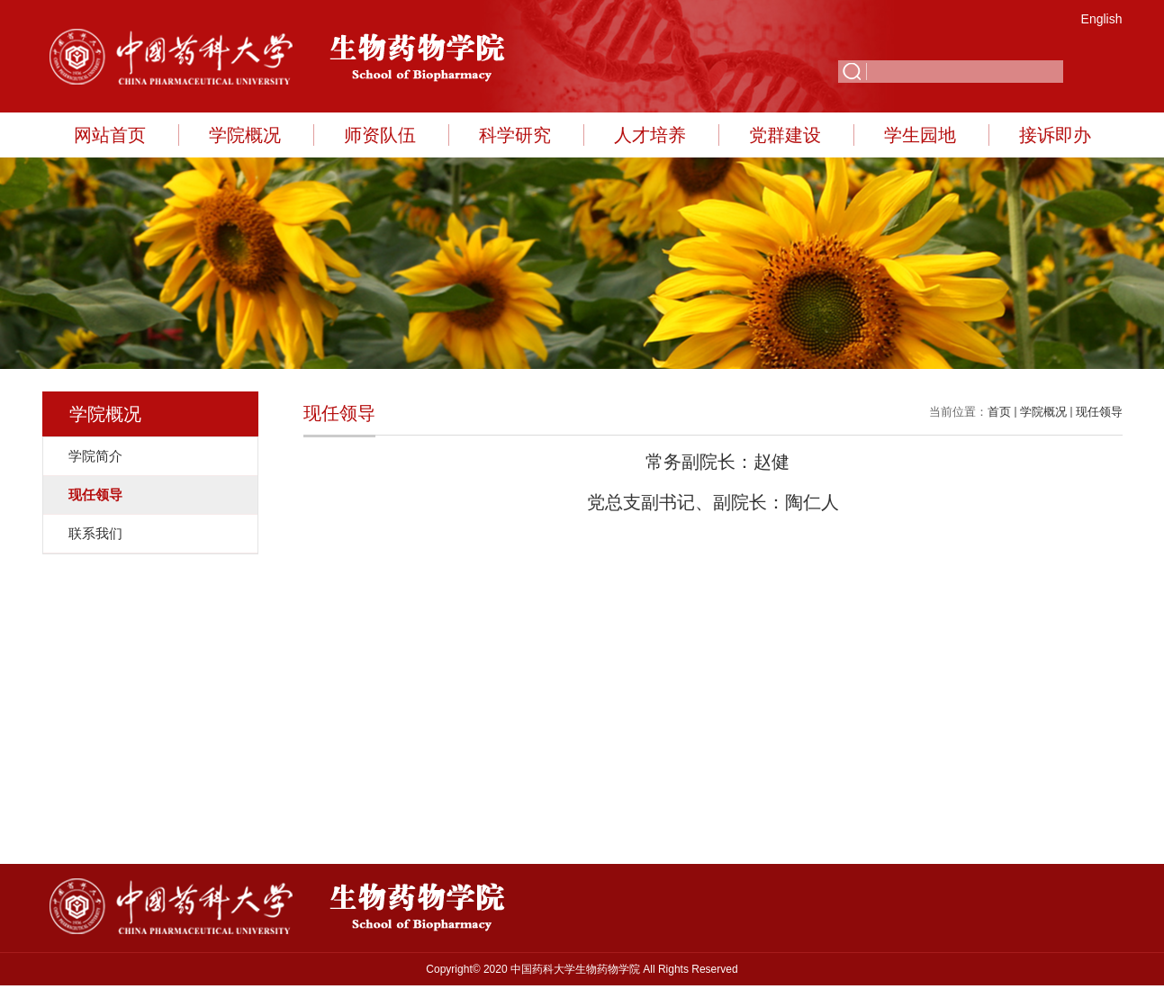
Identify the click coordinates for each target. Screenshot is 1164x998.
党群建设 (785, 135)
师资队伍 (380, 135)
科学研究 (515, 135)
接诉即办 (1055, 135)
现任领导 (1099, 411)
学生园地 (920, 135)
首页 (999, 411)
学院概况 (245, 135)
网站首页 (110, 135)
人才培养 (650, 135)
